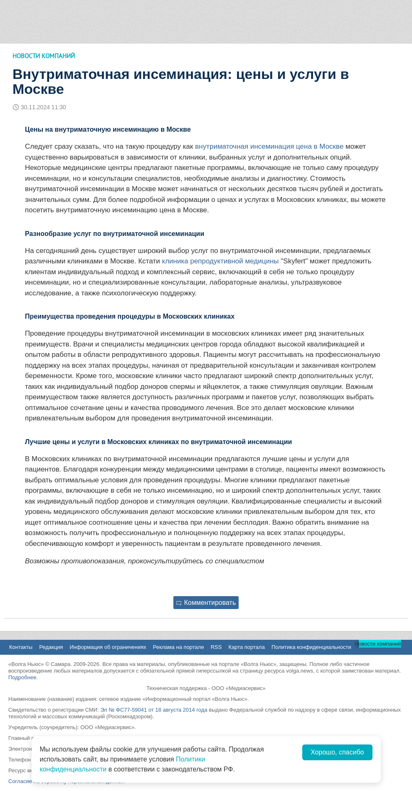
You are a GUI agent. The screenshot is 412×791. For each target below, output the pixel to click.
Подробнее (22, 677)
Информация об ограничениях (107, 647)
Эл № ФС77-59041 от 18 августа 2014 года (153, 710)
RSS (216, 647)
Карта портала (246, 647)
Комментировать (206, 602)
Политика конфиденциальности (311, 647)
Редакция (51, 647)
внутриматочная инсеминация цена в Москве (269, 146)
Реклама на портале (178, 647)
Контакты (20, 647)
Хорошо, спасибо (337, 752)
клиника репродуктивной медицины (220, 261)
